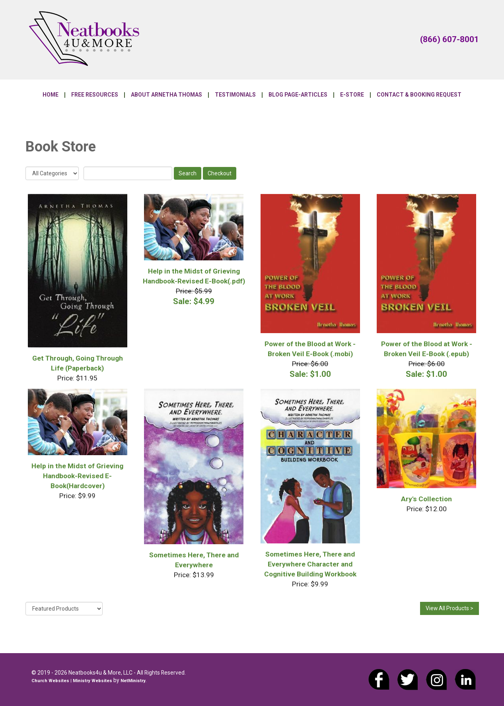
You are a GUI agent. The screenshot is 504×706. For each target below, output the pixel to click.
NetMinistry (133, 680)
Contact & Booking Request (419, 95)
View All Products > (449, 608)
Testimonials (235, 95)
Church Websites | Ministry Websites (72, 680)
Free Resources (94, 95)
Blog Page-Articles (298, 95)
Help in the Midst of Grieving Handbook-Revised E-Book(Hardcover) (77, 476)
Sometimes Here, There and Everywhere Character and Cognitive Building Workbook (310, 564)
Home (50, 95)
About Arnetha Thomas (166, 95)
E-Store (352, 95)
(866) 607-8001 (449, 39)
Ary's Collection (426, 499)
